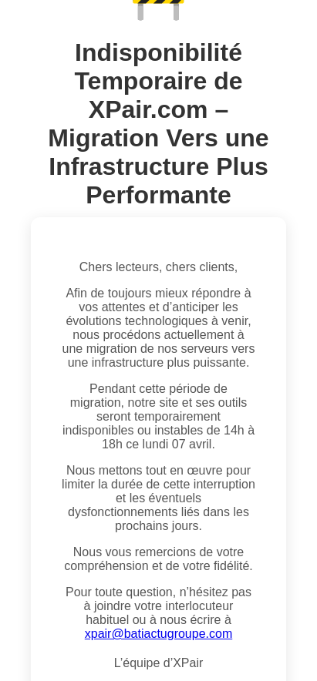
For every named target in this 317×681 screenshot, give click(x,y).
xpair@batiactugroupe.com (158, 633)
